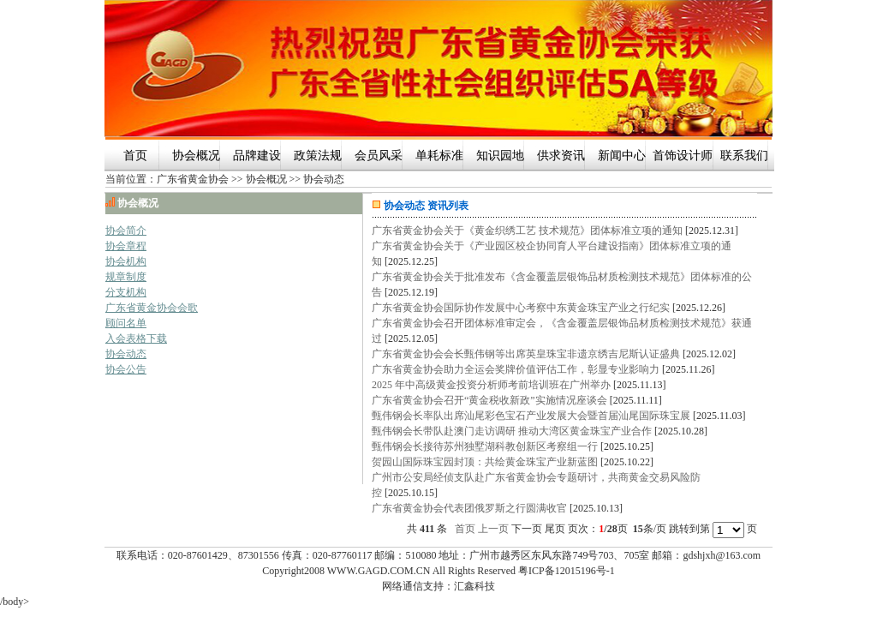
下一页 (526, 529)
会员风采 (379, 155)
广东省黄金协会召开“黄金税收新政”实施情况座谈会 (489, 400)
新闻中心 (622, 155)
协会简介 (125, 231)
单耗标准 (439, 155)
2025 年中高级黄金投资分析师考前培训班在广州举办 (491, 385)
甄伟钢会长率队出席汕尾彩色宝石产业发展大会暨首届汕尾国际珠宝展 (531, 416)
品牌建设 (257, 155)
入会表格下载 (136, 338)
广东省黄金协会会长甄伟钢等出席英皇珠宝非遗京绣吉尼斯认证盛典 (526, 354)
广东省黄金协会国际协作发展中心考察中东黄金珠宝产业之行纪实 (521, 308)
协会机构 (125, 261)
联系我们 (744, 155)
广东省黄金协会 (193, 179)
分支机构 (125, 292)
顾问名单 (125, 323)
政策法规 (318, 155)
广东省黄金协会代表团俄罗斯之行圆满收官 (469, 508)
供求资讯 (561, 155)
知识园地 (500, 155)
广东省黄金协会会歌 (151, 308)
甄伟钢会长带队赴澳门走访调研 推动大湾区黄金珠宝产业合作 (512, 431)
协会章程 (125, 246)
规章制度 (125, 277)
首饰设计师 (683, 155)
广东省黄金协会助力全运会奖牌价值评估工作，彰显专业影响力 (515, 369)
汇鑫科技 (474, 586)
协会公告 (125, 369)
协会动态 (323, 179)
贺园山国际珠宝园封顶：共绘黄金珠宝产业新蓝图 (485, 462)
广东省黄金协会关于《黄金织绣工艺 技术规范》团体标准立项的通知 (527, 231)
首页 (135, 155)
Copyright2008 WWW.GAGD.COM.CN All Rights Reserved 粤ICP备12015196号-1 (438, 571)
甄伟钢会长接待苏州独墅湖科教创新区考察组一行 (485, 446)
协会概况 (196, 155)
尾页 (555, 529)
